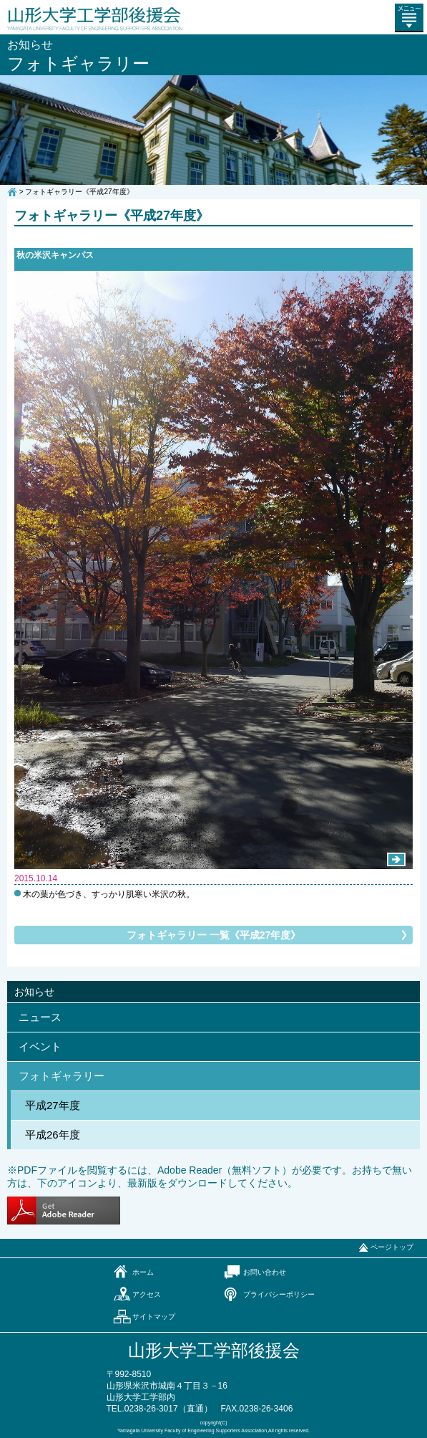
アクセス (146, 1294)
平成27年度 (52, 1105)
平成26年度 (52, 1134)
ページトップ (391, 1247)
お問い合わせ (264, 1272)
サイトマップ (153, 1316)
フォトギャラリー (61, 1076)
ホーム (143, 1272)
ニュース (40, 1017)
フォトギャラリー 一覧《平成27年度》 (213, 935)
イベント (40, 1046)
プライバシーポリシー (279, 1294)
